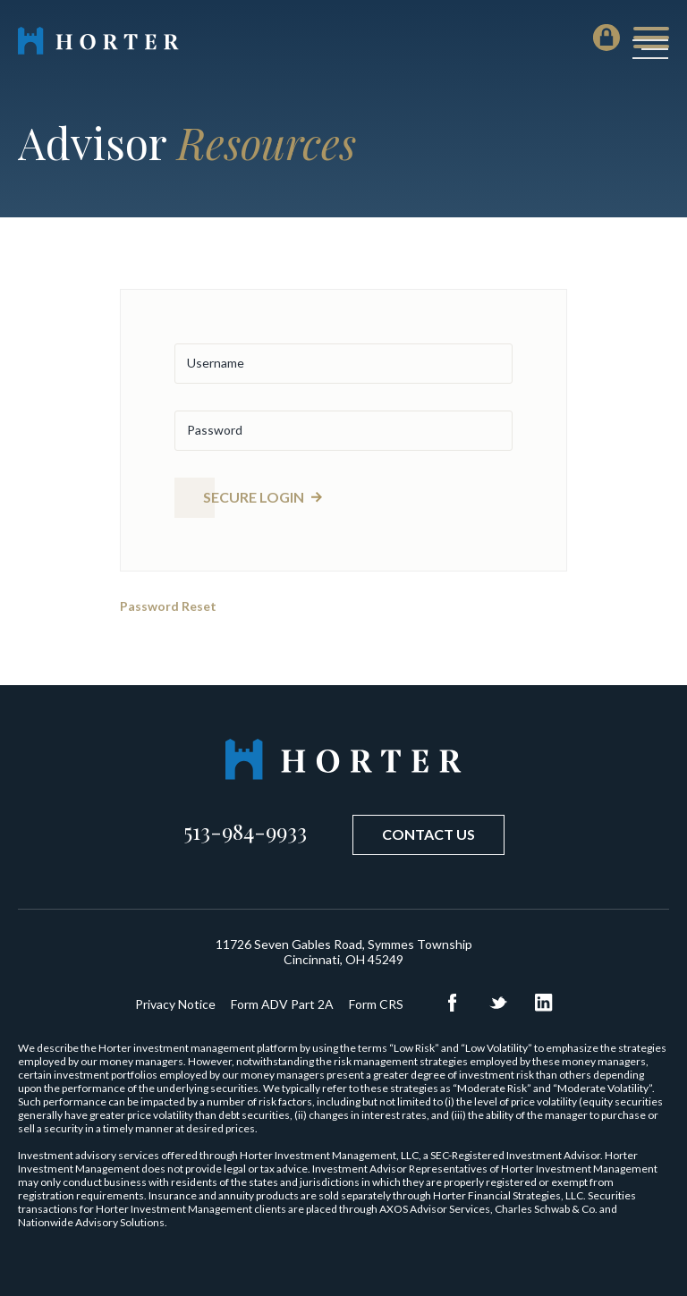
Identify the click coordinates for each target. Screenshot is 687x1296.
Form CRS (376, 1004)
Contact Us (428, 834)
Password (214, 429)
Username (215, 362)
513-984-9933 (245, 831)
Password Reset (168, 606)
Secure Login (253, 496)
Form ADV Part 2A (282, 1004)
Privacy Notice (175, 1004)
